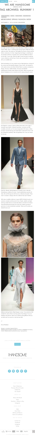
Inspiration (4, 17)
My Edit (10, 1)
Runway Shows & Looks (17, 387)
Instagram (17, 403)
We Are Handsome (17, 6)
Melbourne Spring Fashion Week (16, 19)
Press (17, 399)
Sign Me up (17, 344)
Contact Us (17, 420)
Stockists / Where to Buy (17, 401)
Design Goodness (5, 15)
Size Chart (17, 411)
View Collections (17, 386)
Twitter (17, 426)
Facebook (17, 422)
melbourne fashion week (19, 329)
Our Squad (17, 391)
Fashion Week (19, 15)
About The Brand (17, 397)
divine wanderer (19, 22)
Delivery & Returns (17, 412)
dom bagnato (11, 328)
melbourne (11, 329)
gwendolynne (6, 329)
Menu (2, 1)
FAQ (17, 409)
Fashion (12, 15)
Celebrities (17, 389)
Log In (15, 1)
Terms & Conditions (18, 414)
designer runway (4, 328)
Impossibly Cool (26, 15)
